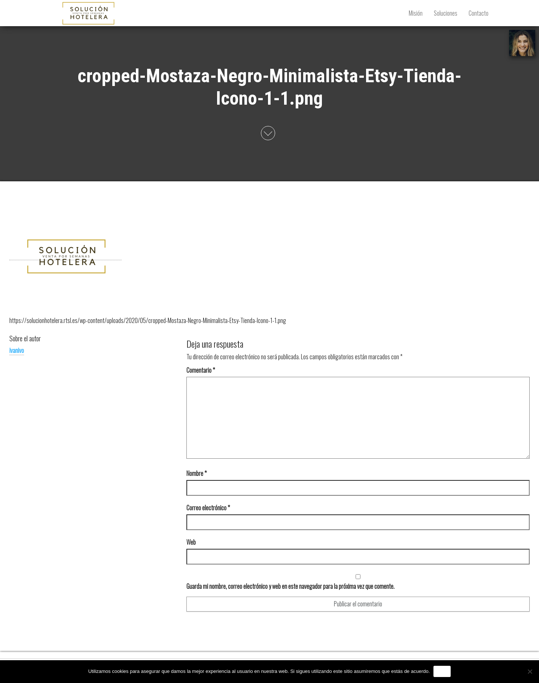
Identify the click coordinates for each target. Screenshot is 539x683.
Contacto (478, 13)
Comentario (200, 370)
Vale (442, 671)
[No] (529, 671)
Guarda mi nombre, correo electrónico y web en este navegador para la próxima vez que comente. (290, 586)
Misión (416, 13)
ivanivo (16, 350)
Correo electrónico (208, 507)
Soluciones (445, 13)
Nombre (196, 473)
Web (191, 542)
